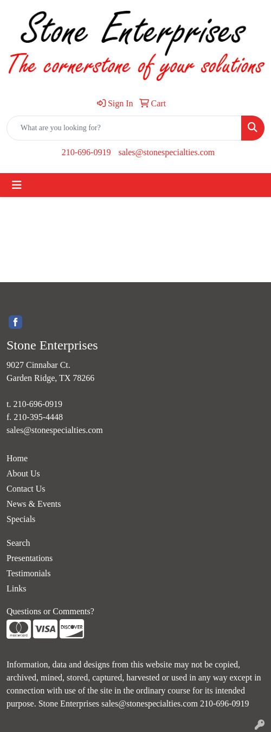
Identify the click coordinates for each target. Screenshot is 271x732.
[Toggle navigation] (16, 185)
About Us (23, 473)
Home (17, 458)
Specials (21, 519)
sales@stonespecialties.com (166, 152)
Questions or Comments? (50, 611)
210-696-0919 (86, 152)
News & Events (34, 503)
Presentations (30, 558)
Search (18, 543)
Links (16, 588)
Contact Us (26, 488)
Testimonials (29, 573)
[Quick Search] (124, 128)
